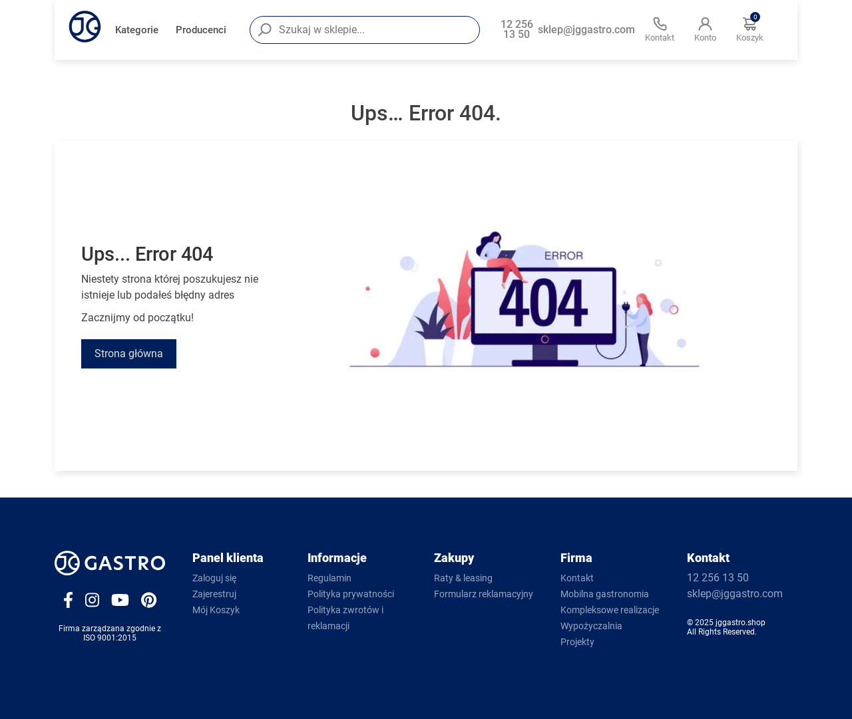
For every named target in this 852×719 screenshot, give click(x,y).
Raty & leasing (463, 578)
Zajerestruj (214, 594)
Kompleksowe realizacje (609, 610)
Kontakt (577, 578)
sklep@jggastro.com (586, 30)
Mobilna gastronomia (604, 594)
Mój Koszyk (216, 610)
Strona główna (129, 353)
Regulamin (329, 578)
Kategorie (136, 30)
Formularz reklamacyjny (483, 594)
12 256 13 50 (517, 30)
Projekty (577, 642)
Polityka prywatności (351, 594)
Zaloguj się (214, 578)
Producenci (201, 30)
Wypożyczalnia (591, 626)
